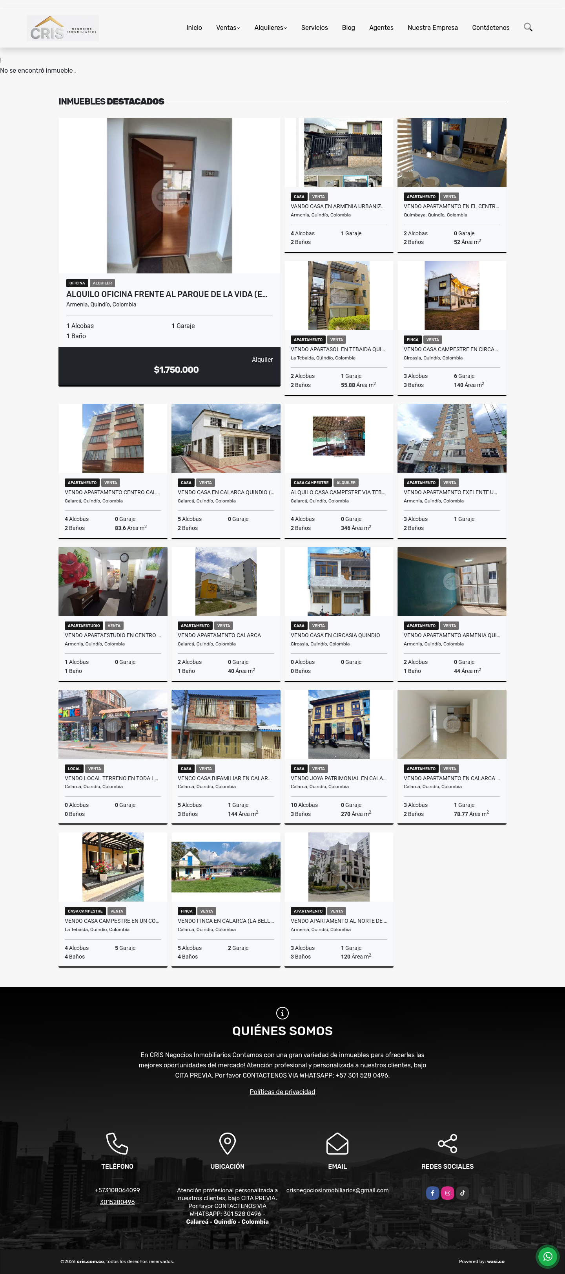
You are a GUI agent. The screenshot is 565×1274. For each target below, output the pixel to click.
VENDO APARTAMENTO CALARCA (219, 635)
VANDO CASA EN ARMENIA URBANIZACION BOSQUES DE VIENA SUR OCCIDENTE (339, 206)
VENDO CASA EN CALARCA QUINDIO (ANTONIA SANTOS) (226, 492)
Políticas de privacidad (282, 1092)
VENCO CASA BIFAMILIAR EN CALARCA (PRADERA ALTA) (226, 778)
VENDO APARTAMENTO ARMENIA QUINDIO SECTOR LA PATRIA (452, 635)
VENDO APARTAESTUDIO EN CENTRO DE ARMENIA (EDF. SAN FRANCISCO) (113, 635)
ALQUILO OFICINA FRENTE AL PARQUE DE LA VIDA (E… (167, 294)
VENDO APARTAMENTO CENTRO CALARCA (113, 492)
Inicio (194, 27)
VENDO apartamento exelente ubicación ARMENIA (452, 492)
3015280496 (117, 1202)
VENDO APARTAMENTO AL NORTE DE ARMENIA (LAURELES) (339, 921)
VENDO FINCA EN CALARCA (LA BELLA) (226, 921)
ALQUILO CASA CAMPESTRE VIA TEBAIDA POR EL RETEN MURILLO (339, 492)
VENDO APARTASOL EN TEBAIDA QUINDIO (339, 349)
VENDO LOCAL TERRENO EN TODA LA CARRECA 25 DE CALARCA (113, 778)
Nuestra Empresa (433, 27)
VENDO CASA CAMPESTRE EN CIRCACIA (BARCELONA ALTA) (452, 349)
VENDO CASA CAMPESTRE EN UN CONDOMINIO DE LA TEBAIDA (113, 921)
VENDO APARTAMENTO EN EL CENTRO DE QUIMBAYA (452, 206)
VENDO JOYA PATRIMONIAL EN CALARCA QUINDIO (339, 778)
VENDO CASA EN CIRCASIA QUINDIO (335, 635)
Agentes (381, 27)
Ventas (226, 27)
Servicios (314, 27)
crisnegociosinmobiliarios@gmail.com (337, 1190)
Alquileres (268, 27)
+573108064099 (117, 1190)
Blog (348, 27)
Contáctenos (491, 27)
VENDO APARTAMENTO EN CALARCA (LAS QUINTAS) (452, 778)
